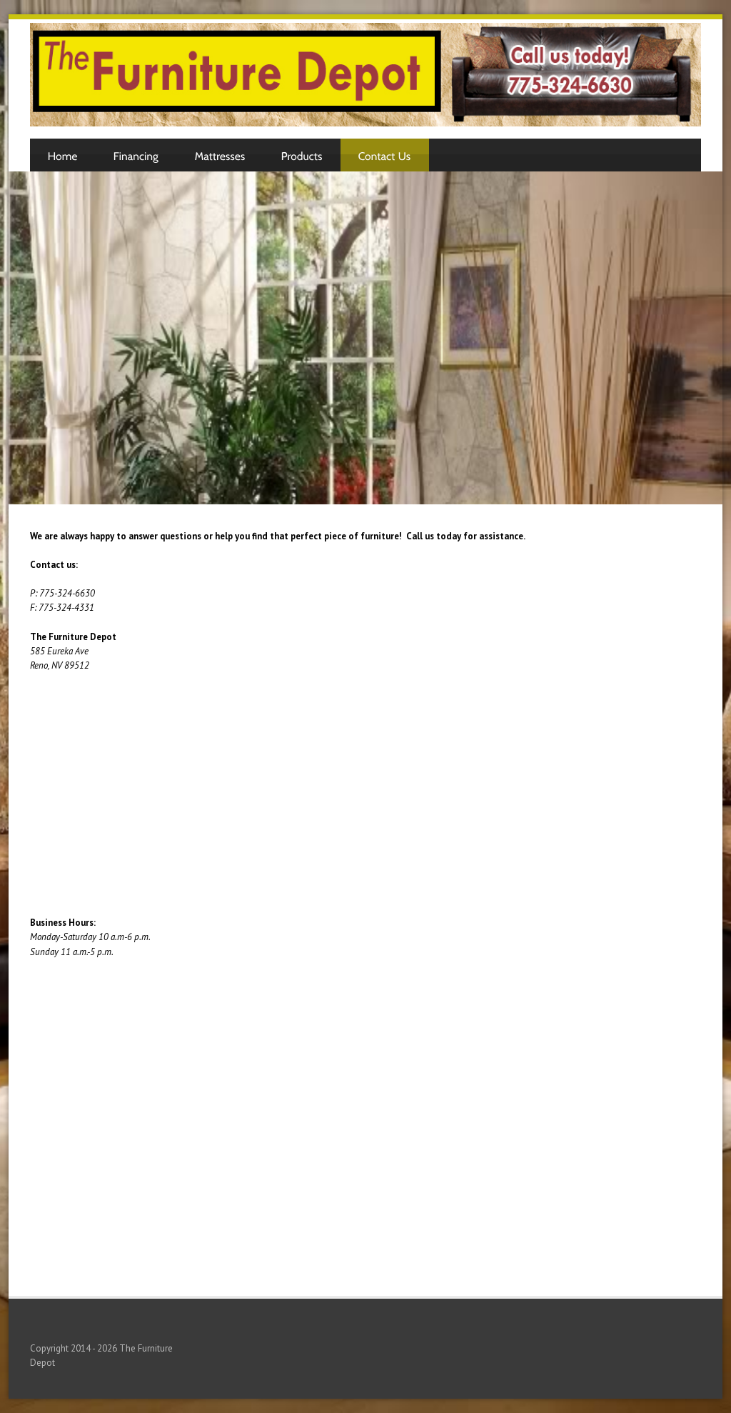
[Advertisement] (365, 343)
